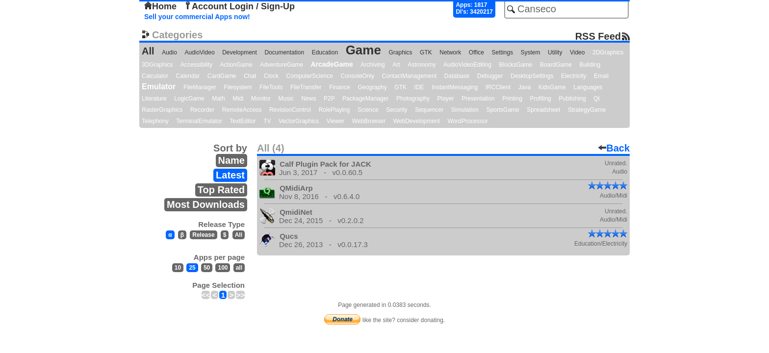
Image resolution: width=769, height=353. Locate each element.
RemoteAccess (242, 109)
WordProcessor (467, 121)
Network (450, 52)
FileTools (270, 87)
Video (577, 52)
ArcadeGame (331, 64)
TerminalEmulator (199, 121)
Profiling (540, 98)
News (309, 98)
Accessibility (196, 64)
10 (178, 267)
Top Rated (221, 189)
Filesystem (238, 87)
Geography (372, 87)
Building (589, 64)
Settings (502, 52)
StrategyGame (587, 109)
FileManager (199, 87)
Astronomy (422, 64)
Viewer (335, 121)
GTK (426, 52)
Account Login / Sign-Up (239, 6)
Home (160, 6)
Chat (250, 76)
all (239, 267)
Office (476, 52)
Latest (230, 175)
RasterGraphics (162, 109)
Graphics (400, 52)
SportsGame (502, 109)
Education (325, 52)
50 (207, 267)
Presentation (477, 98)
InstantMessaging (455, 87)
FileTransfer (306, 87)
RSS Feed (598, 36)
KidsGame (552, 87)
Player (445, 98)
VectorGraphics (299, 121)
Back (614, 148)
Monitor (261, 98)
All (148, 51)
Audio (169, 52)
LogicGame (189, 98)
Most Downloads (206, 204)
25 (192, 267)
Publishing (572, 98)
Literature (154, 98)
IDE (419, 87)
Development (239, 52)
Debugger (490, 76)
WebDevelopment (416, 121)
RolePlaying (334, 109)
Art (396, 64)
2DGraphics (607, 52)
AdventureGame (281, 64)
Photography (413, 98)
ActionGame (236, 64)
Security (396, 109)
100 (223, 267)
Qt (596, 98)
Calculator (155, 76)
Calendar (188, 76)
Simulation (465, 109)
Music (286, 98)
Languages (587, 87)
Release (203, 234)
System (530, 52)
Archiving (372, 64)
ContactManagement (409, 76)
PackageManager (365, 98)
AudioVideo (199, 52)
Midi (237, 98)
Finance (339, 87)
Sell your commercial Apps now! (197, 17)
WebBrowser (368, 121)
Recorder (202, 109)
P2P (329, 98)
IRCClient (498, 87)
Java (524, 87)
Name (231, 160)
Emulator (159, 86)
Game (363, 50)
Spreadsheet (543, 109)
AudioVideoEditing (467, 64)
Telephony (155, 121)
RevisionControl (290, 109)
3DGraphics (157, 64)
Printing (512, 98)
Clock (271, 76)
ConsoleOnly (358, 76)
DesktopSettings (532, 76)
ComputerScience (309, 76)
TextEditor (243, 121)
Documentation (284, 52)
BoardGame (556, 64)
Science (368, 109)
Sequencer (429, 109)
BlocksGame (516, 64)
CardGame (221, 76)
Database (456, 76)
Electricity (573, 76)
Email (601, 76)
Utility (555, 52)
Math (218, 98)
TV (267, 121)
